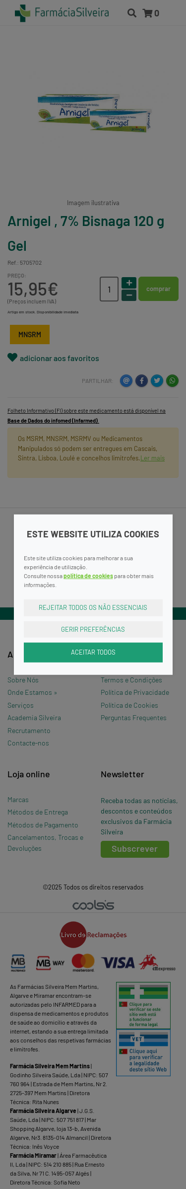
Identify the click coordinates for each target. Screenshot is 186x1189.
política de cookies (88, 575)
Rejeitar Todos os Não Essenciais (93, 607)
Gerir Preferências (93, 629)
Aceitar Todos (93, 652)
